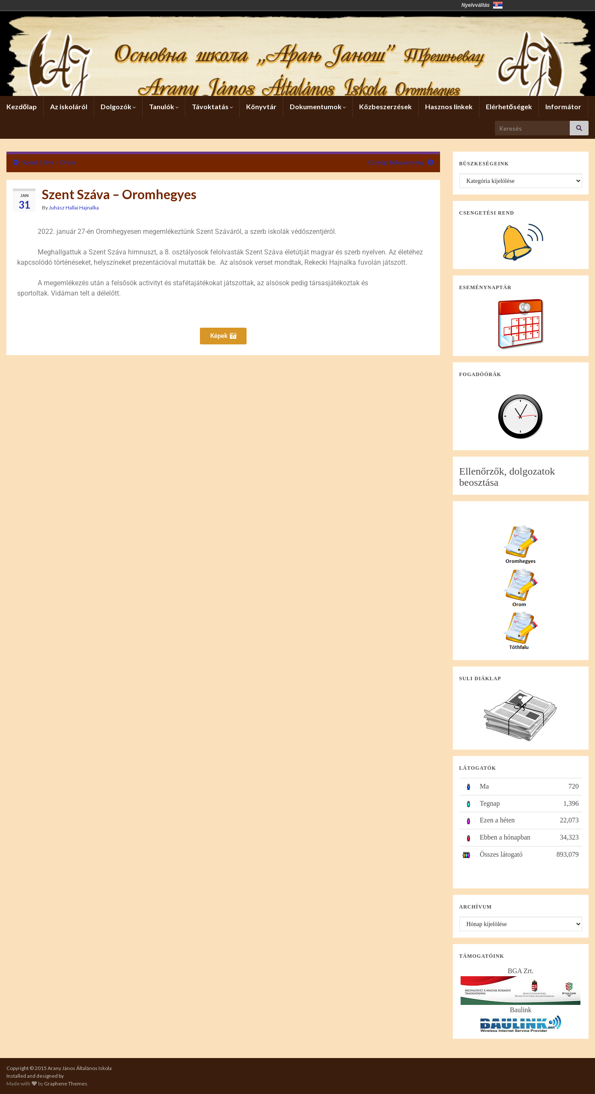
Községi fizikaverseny (395, 162)
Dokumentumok (318, 106)
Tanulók (163, 106)
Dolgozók (118, 106)
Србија (498, 5)
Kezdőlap (21, 106)
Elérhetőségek (509, 106)
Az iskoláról (68, 106)
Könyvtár (261, 106)
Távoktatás (212, 106)
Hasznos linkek (449, 106)
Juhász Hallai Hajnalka (74, 207)
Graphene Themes (65, 1083)
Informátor (563, 106)
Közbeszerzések (385, 106)
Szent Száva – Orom (48, 162)
